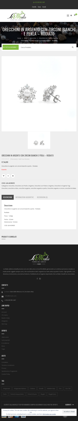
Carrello (34, 7)
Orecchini (33, 38)
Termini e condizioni (8, 365)
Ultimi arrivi (5, 337)
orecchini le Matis (70, 188)
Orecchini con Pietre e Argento (44, 186)
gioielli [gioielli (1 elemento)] (41, 388)
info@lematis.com (10, 296)
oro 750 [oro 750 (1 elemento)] (67, 388)
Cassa (39, 7)
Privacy (4, 368)
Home (19, 38)
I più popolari (6, 340)
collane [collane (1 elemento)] (32, 388)
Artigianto (5, 321)
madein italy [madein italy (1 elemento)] (51, 388)
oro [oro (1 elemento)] (60, 388)
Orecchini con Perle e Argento (48, 38)
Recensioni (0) (42, 197)
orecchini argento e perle (39, 188)
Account (4, 312)
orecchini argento (24, 188)
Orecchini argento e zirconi (55, 188)
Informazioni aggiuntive (24, 197)
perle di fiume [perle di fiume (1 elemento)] (32, 394)
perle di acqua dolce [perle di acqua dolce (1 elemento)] (17, 394)
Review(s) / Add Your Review (19, 159)
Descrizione (7, 197)
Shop (25, 38)
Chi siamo (5, 315)
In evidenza (5, 343)
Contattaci (5, 362)
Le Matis (6, 292)
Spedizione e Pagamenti (9, 371)
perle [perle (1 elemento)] (5, 394)
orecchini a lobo (13, 188)
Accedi (44, 7)
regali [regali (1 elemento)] (43, 394)
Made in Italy (6, 318)
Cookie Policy (6, 374)
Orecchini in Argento (60, 186)
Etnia (3, 346)
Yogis (3, 349)
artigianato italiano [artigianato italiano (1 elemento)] (20, 388)
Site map (4, 324)
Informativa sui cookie (49, 414)
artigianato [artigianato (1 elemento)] (6, 388)
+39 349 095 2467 (39, 2)
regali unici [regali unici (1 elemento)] (52, 394)
